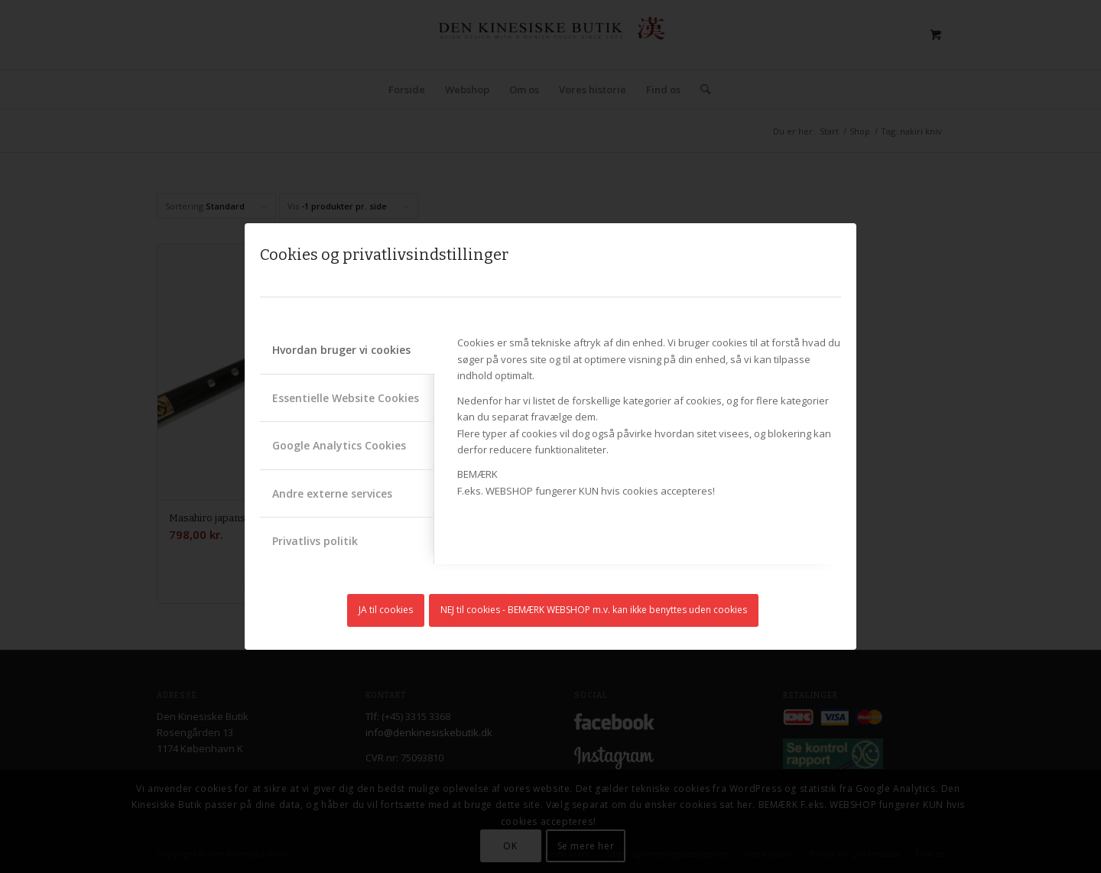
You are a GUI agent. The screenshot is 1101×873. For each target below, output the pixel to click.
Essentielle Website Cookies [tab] (345, 398)
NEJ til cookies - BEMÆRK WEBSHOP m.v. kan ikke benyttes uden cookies (593, 609)
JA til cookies (386, 609)
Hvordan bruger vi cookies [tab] (341, 349)
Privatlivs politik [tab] (315, 541)
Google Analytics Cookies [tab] (339, 445)
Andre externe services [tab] (332, 493)
